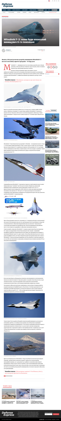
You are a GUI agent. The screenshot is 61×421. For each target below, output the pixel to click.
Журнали (18, 12)
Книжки (30, 12)
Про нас (4, 12)
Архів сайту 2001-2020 (52, 12)
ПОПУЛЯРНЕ (53, 110)
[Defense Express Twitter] (56, 1)
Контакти (43, 12)
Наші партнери (36, 12)
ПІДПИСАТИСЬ (56, 414)
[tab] (48, 110)
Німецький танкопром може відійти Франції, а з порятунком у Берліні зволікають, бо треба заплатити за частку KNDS (51, 138)
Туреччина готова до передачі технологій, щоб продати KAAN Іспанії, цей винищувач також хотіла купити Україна (22, 403)
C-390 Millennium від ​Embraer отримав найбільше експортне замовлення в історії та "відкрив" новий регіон (37, 403)
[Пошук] (58, 10)
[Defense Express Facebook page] (52, 1)
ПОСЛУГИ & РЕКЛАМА (48, 419)
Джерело (8, 50)
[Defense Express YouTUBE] (54, 1)
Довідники (24, 12)
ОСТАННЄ (48, 110)
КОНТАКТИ (57, 419)
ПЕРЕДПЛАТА (54, 419)
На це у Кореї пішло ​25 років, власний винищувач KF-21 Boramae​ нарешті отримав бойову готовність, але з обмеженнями (52, 125)
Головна (3, 17)
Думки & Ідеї (6, 17)
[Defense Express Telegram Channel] (58, 1)
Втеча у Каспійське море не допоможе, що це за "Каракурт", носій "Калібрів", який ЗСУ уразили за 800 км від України (52, 151)
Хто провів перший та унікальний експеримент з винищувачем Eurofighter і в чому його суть (8, 402)
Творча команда (11, 12)
